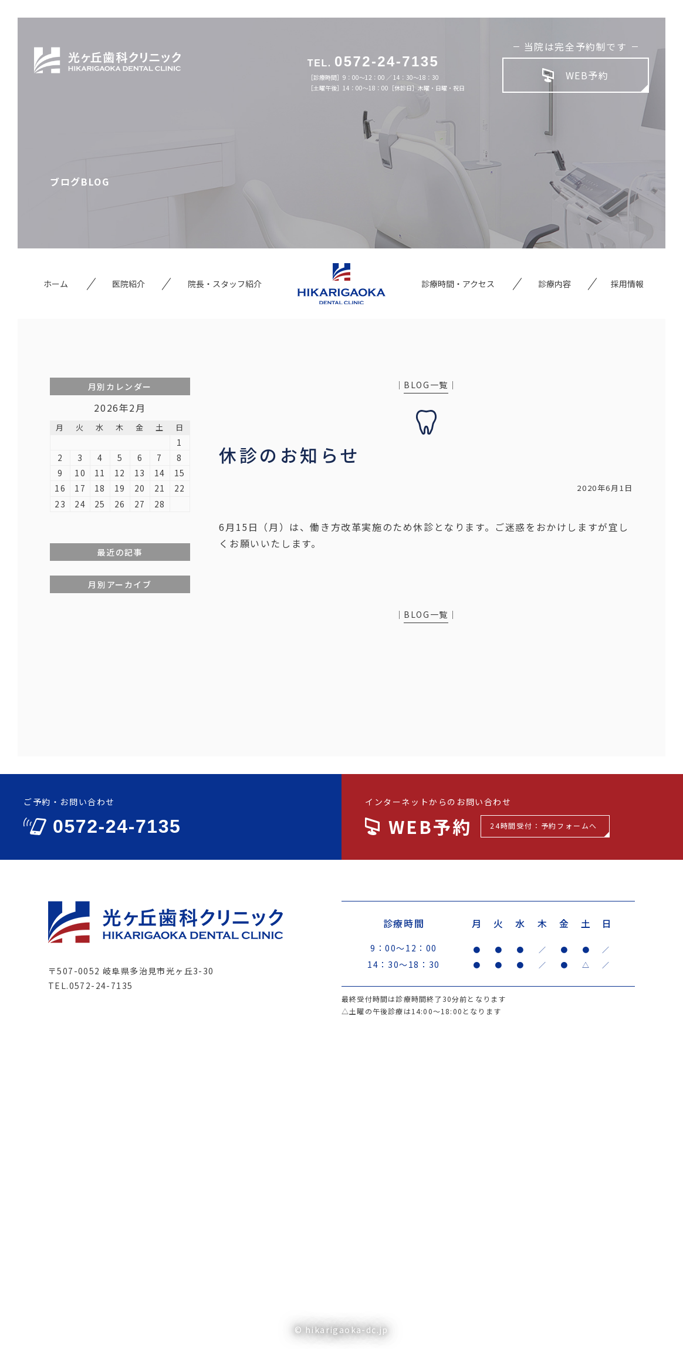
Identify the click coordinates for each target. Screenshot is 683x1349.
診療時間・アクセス (458, 284)
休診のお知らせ (289, 454)
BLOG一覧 (426, 385)
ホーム (55, 284)
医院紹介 (128, 284)
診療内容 (554, 284)
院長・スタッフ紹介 (225, 284)
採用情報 (627, 284)
